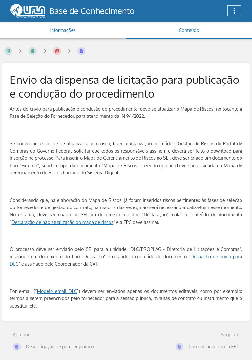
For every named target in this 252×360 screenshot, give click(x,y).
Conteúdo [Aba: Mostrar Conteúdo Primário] (189, 30)
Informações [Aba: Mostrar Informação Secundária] (62, 30)
